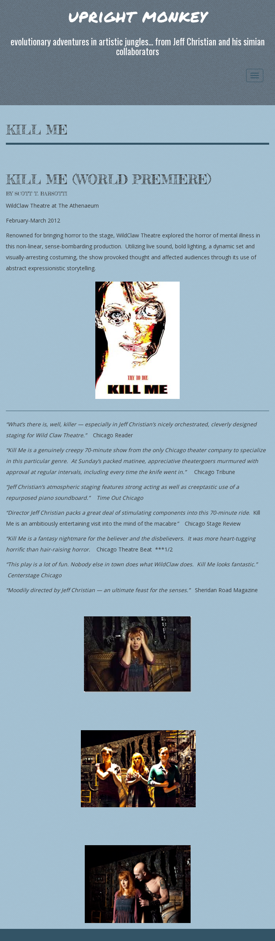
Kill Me (37, 130)
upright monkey (137, 15)
